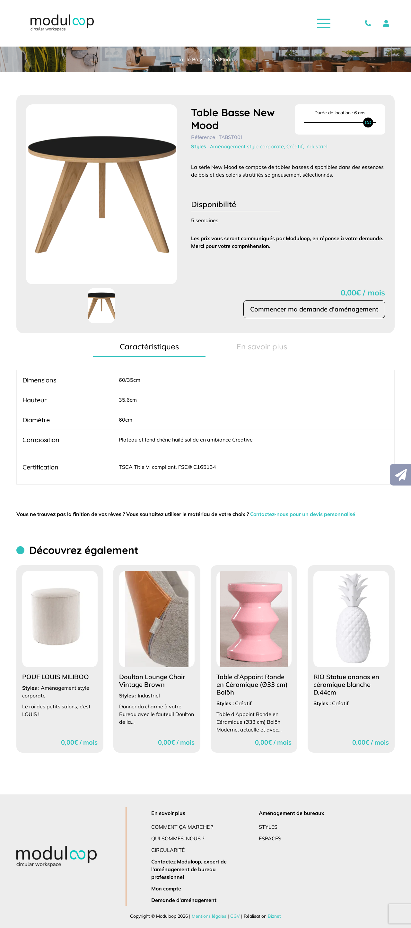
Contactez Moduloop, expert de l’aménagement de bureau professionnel (189, 869)
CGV (234, 916)
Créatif (295, 146)
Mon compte (166, 888)
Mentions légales (209, 916)
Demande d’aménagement (183, 900)
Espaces (271, 838)
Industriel (317, 146)
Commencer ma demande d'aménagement (313, 309)
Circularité (168, 850)
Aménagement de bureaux (291, 813)
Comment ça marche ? (182, 826)
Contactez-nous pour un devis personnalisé (308, 514)
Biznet (272, 916)
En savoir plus (168, 813)
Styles (268, 826)
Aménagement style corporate (247, 146)
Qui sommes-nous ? (178, 838)
